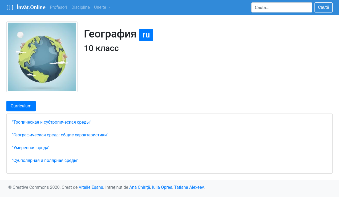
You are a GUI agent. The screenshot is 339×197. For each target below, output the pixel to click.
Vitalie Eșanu (91, 187)
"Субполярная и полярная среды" (45, 160)
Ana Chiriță (139, 187)
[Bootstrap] (26, 7)
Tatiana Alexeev (189, 187)
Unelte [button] (100, 7)
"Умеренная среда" (31, 147)
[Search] (281, 7)
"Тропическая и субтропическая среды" (51, 122)
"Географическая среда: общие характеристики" (60, 134)
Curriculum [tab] (21, 105)
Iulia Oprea (162, 187)
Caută (323, 7)
